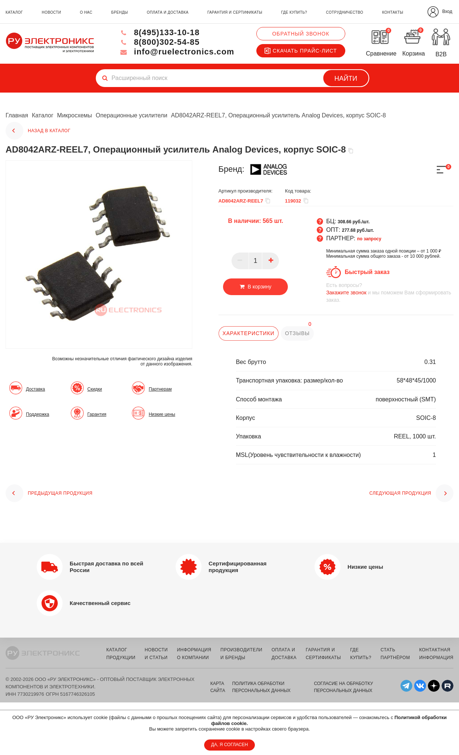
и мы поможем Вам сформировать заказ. (389, 292)
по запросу (369, 238)
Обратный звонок (300, 34)
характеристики (249, 333)
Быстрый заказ (367, 272)
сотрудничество (344, 12)
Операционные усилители (131, 115)
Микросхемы (74, 115)
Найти (345, 78)
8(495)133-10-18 (158, 32)
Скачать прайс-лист (301, 50)
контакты (392, 12)
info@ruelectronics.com (176, 51)
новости (51, 12)
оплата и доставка (167, 12)
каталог (14, 12)
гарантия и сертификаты (234, 12)
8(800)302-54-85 (158, 42)
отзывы (297, 333)
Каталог (42, 115)
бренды (119, 12)
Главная (17, 115)
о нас (86, 12)
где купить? (294, 12)
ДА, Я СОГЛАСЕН (229, 744)
